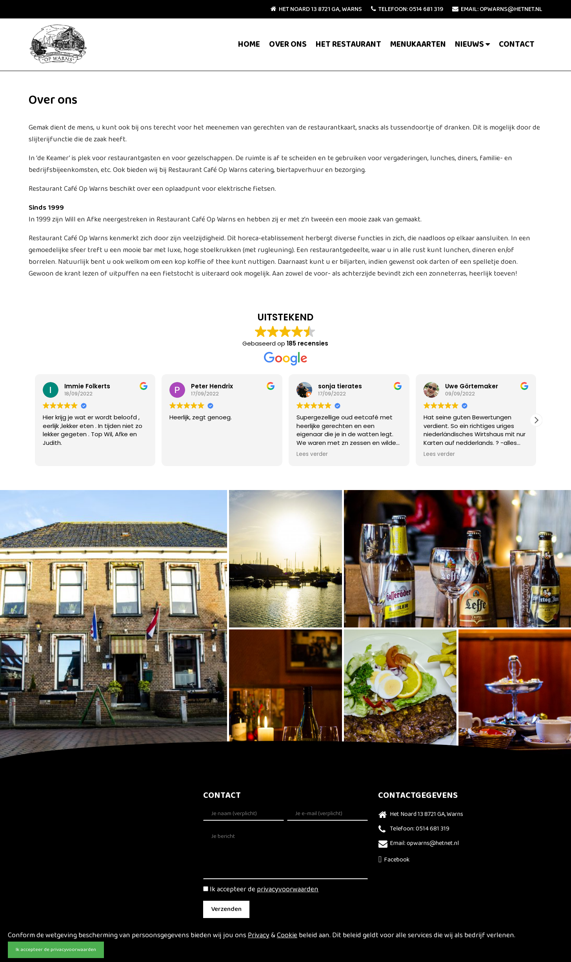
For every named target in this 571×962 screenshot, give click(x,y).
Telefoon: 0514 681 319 (407, 9)
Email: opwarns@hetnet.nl (497, 9)
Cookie (287, 936)
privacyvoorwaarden (287, 890)
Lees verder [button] (312, 454)
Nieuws (469, 44)
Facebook (393, 860)
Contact (517, 44)
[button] (536, 420)
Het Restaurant (348, 44)
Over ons (288, 44)
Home (249, 44)
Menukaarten (418, 44)
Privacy (258, 936)
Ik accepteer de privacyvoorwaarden (56, 950)
